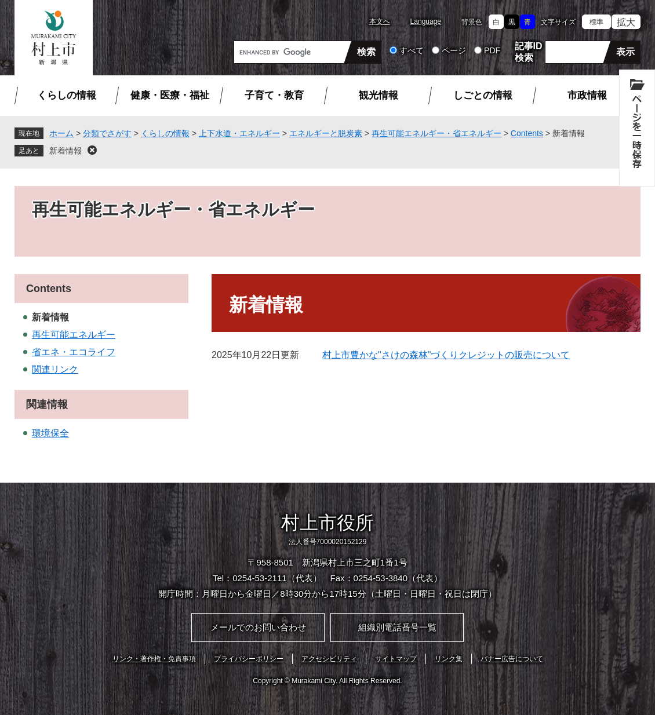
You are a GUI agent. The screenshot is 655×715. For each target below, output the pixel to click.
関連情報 (47, 404)
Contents (527, 133)
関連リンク (55, 369)
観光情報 (378, 95)
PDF (492, 50)
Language (425, 21)
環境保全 (50, 433)
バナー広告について (512, 659)
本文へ (379, 21)
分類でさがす (107, 133)
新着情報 (65, 150)
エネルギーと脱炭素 (325, 133)
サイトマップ (396, 659)
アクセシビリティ (329, 659)
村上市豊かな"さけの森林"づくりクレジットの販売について (446, 355)
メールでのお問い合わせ (258, 627)
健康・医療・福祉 (169, 95)
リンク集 (449, 659)
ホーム (61, 133)
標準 (596, 22)
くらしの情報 (66, 95)
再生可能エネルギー (73, 335)
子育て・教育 (274, 95)
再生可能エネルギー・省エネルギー (436, 133)
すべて (411, 50)
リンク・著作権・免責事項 (154, 659)
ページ (454, 50)
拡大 (626, 22)
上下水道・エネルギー (239, 133)
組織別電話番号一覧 (397, 627)
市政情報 (587, 95)
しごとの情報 (482, 95)
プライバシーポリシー (248, 659)
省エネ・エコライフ (73, 352)
